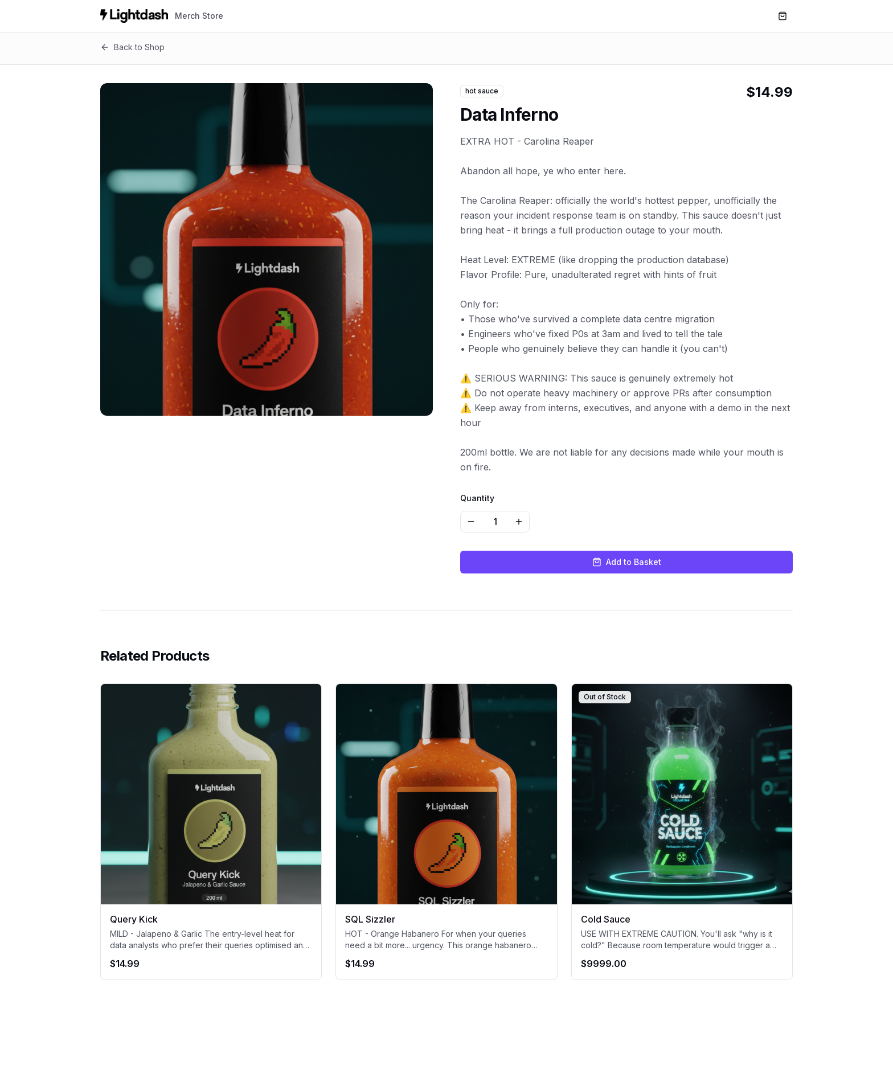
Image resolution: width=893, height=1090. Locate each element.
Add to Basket (626, 562)
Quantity (477, 498)
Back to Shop (132, 47)
